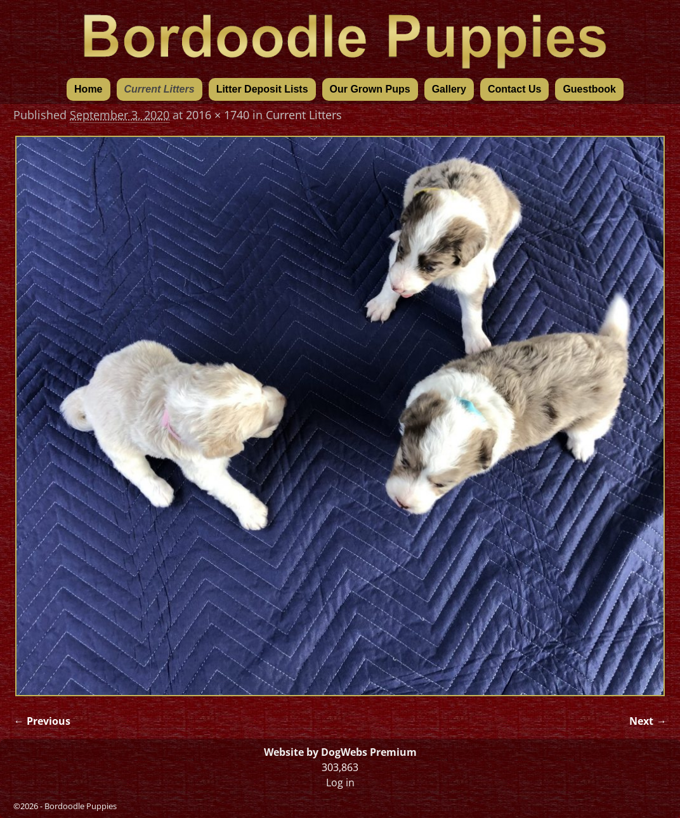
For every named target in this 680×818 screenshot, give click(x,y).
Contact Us (514, 89)
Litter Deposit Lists (262, 89)
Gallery (449, 89)
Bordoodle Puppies (80, 806)
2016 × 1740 (217, 114)
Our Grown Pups (370, 89)
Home (88, 89)
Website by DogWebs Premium (340, 752)
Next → (647, 721)
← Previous (41, 721)
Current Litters (159, 89)
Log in (340, 782)
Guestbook (589, 89)
